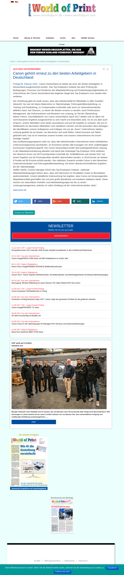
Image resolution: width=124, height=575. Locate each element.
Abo (73, 38)
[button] (22, 201)
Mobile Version (87, 38)
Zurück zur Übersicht (23, 212)
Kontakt (37, 561)
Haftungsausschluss (52, 561)
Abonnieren (61, 236)
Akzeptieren (112, 568)
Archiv (63, 38)
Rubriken (50, 38)
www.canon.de (19, 190)
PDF (34, 422)
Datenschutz (69, 561)
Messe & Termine (32, 38)
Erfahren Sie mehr (62, 572)
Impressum (83, 561)
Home (15, 38)
